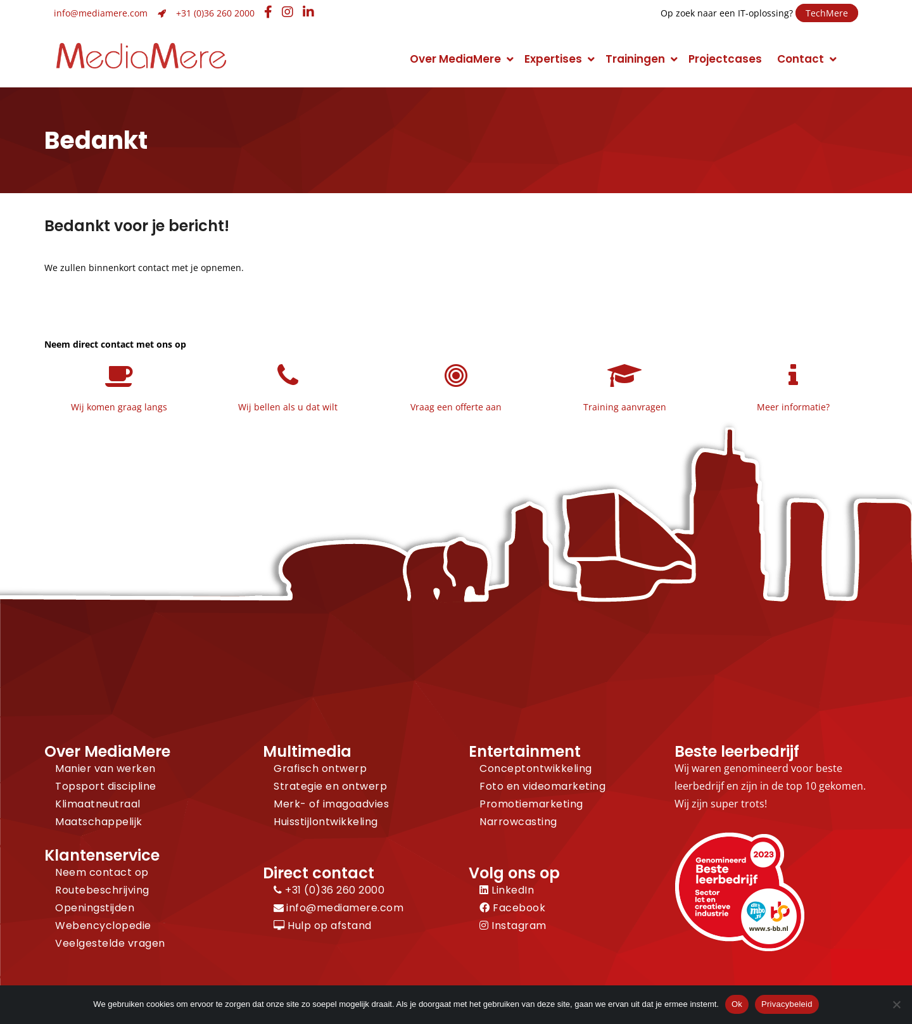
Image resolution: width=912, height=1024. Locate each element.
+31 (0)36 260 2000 (215, 13)
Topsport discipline (105, 786)
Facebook (512, 908)
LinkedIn (506, 890)
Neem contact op (102, 872)
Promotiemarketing (531, 804)
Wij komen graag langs (119, 407)
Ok (737, 1004)
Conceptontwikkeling (535, 768)
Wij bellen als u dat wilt (288, 407)
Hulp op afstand (323, 925)
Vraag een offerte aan (456, 407)
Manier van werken (105, 768)
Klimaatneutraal (98, 804)
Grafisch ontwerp (320, 768)
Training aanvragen (624, 407)
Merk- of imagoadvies (331, 804)
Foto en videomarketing (542, 786)
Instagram (513, 925)
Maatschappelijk (98, 821)
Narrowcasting (518, 821)
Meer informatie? (793, 407)
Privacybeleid (787, 1004)
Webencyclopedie (103, 925)
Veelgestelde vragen (110, 943)
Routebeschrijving (102, 890)
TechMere (827, 13)
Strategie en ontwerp (330, 786)
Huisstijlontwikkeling (326, 821)
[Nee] (896, 1004)
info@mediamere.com (101, 13)
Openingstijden (94, 908)
